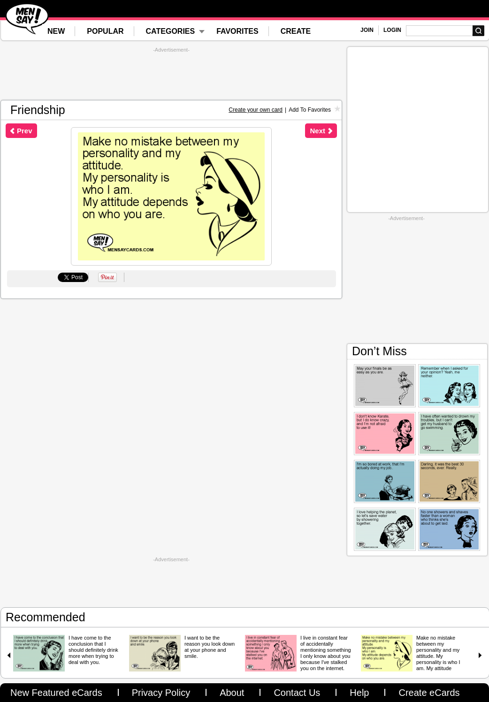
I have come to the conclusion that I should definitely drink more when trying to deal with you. (93, 650)
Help (359, 692)
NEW (56, 31)
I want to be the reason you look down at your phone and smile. (209, 647)
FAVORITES (237, 31)
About (232, 692)
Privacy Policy (161, 692)
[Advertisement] (171, 74)
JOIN (367, 30)
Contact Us (297, 692)
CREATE (296, 31)
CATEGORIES (170, 31)
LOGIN (392, 30)
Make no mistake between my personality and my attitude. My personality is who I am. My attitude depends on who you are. (440, 659)
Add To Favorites (310, 110)
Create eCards (428, 692)
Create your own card (256, 110)
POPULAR (105, 31)
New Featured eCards (56, 692)
